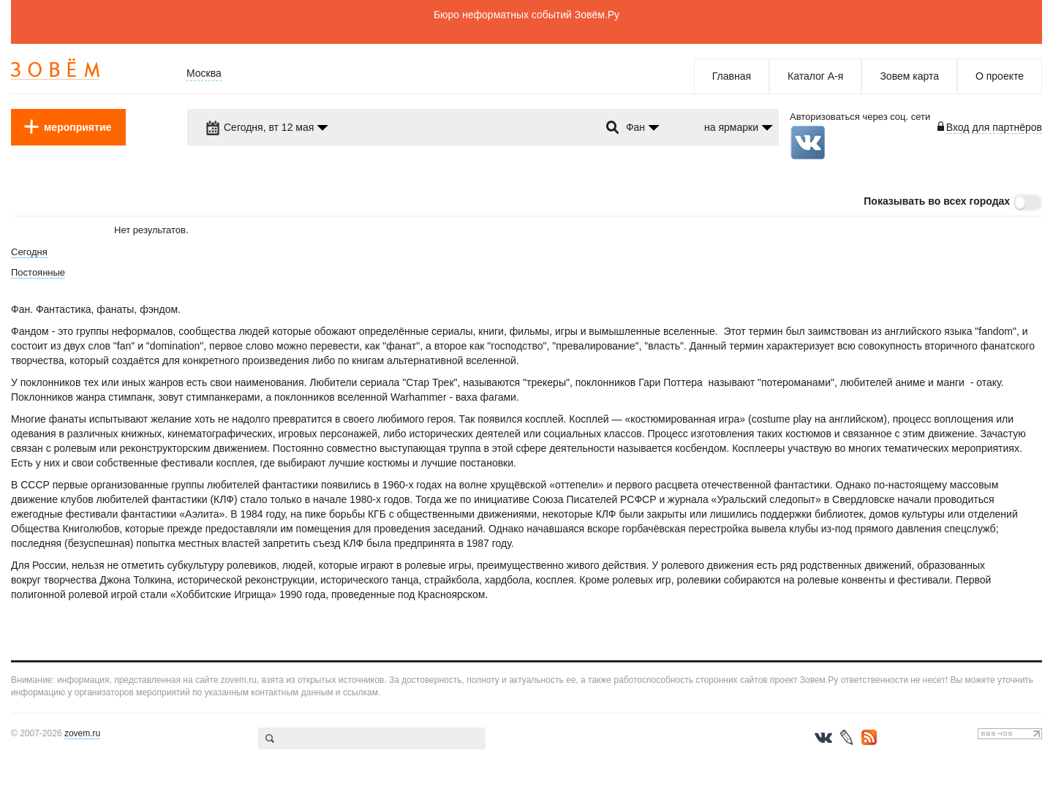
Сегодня (29, 251)
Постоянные (38, 272)
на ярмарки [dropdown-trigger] (731, 127)
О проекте (999, 76)
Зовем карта (909, 76)
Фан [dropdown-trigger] (635, 127)
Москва (204, 73)
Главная (731, 76)
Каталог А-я (815, 76)
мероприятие (77, 127)
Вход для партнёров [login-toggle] (994, 127)
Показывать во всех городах (937, 201)
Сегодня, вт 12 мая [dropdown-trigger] (259, 127)
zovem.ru (82, 733)
